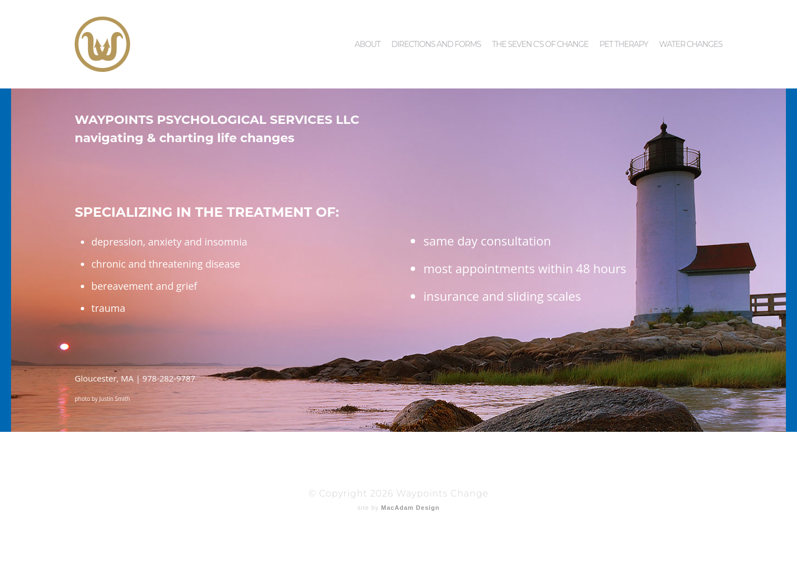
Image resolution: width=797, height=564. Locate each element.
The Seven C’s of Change (540, 24)
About (367, 24)
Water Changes (690, 24)
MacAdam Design (410, 507)
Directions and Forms (436, 24)
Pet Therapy (623, 24)
